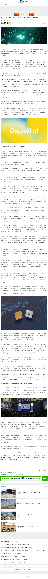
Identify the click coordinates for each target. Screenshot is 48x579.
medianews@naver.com (12, 472)
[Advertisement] (24, 10)
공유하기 (46, 4)
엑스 (5, 23)
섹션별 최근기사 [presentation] (5, 541)
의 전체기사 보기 (39, 470)
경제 (5, 4)
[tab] (5, 541)
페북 (2, 23)
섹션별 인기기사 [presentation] (14, 541)
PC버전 (26, 576)
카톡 (7, 23)
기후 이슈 (3, 486)
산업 (8, 4)
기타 (10, 23)
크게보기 (44, 23)
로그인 (21, 576)
